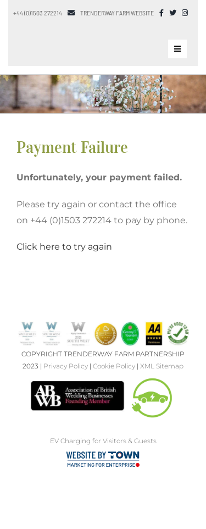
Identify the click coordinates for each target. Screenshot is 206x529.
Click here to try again (64, 246)
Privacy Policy (65, 366)
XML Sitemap (161, 366)
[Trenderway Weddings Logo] (53, 30)
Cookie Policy (114, 366)
